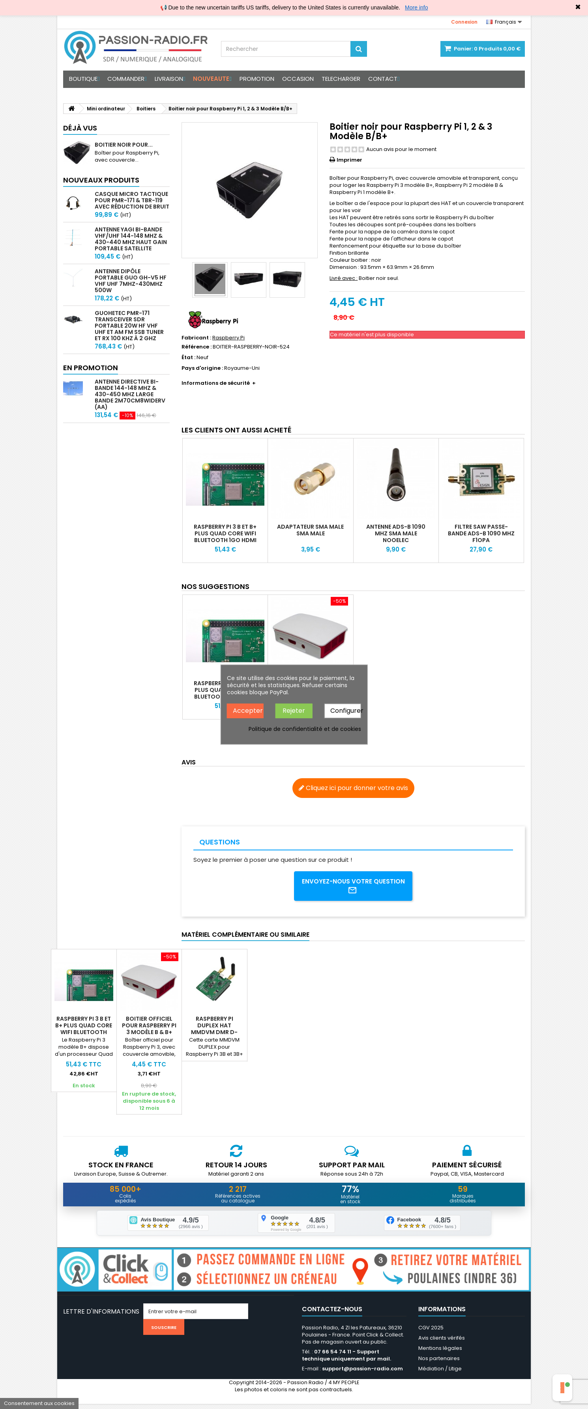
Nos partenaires (439, 1363)
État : (188, 357)
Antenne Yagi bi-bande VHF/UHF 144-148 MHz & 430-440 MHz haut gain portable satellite (131, 239)
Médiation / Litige (440, 1373)
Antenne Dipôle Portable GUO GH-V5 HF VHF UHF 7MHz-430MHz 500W (131, 280)
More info (416, 7)
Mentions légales (440, 1353)
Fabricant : (196, 337)
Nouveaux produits (101, 180)
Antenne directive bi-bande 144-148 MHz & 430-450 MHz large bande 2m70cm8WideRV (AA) (130, 394)
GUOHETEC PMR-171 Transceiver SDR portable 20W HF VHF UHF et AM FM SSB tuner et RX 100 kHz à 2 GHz (129, 325)
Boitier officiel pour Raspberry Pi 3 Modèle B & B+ (280, 1027)
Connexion (464, 22)
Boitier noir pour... (124, 145)
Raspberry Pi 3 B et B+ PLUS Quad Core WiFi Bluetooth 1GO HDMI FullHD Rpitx (225, 537)
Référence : (197, 346)
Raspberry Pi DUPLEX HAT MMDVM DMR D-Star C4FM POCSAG (345, 1031)
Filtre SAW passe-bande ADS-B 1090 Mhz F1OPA (481, 533)
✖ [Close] (578, 7)
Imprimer (349, 160)
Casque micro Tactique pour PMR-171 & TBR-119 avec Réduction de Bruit (132, 200)
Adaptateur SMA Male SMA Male (310, 530)
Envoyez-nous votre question (353, 887)
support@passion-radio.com (362, 1373)
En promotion (90, 368)
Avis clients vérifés (441, 1343)
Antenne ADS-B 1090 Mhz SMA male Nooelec (395, 533)
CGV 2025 (431, 1332)
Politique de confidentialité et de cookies (305, 728)
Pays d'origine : (202, 368)
